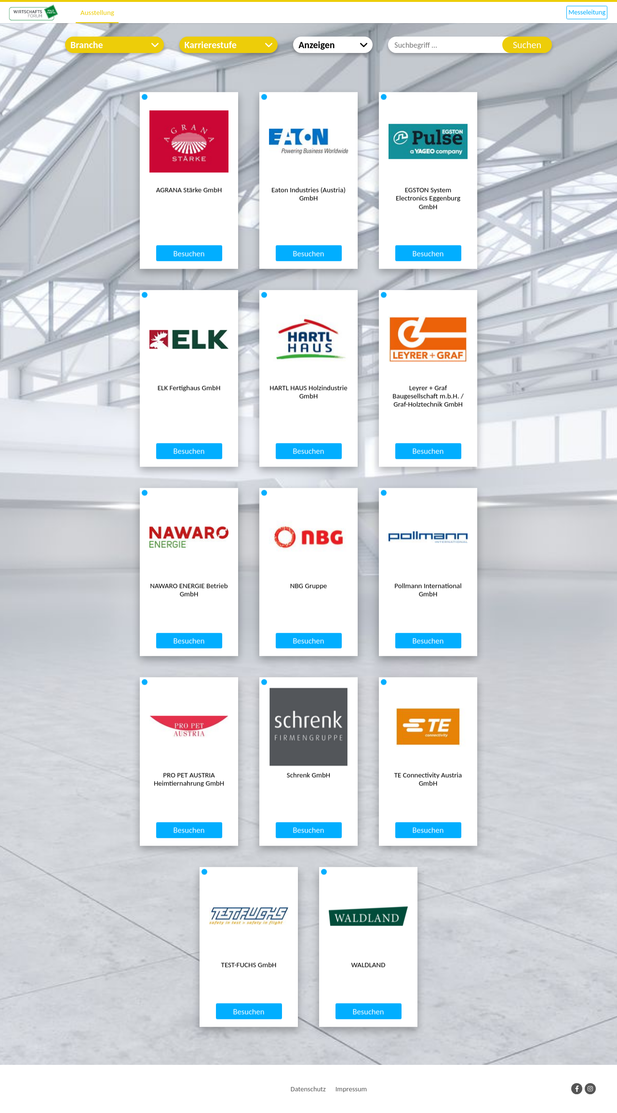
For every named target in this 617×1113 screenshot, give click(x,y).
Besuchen (189, 291)
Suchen (527, 45)
